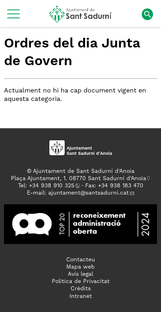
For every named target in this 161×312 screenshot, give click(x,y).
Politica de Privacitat (81, 281)
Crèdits (81, 288)
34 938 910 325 (53, 186)
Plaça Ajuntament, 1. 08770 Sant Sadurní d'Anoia (78, 178)
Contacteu (80, 260)
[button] (13, 17)
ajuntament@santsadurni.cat (88, 193)
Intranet (80, 296)
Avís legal (80, 274)
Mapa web (80, 267)
